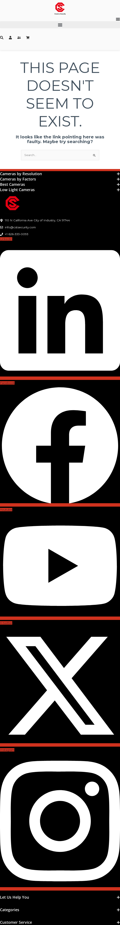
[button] (60, 24)
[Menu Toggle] (118, 19)
